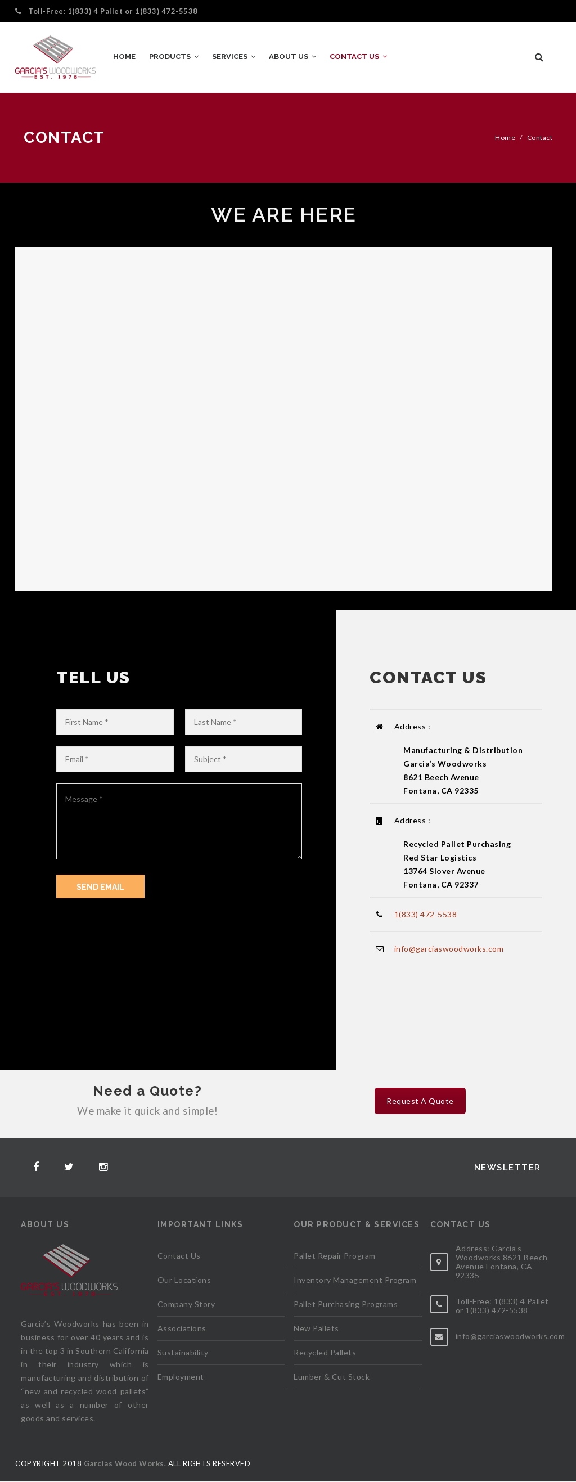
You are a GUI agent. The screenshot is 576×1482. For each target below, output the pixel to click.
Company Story (186, 1304)
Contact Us (179, 1255)
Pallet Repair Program (335, 1255)
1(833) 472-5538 (166, 11)
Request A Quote (420, 1101)
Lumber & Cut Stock (332, 1376)
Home (505, 137)
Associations (182, 1328)
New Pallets (316, 1328)
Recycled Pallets (325, 1352)
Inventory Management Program (355, 1280)
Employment (181, 1376)
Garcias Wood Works (124, 1463)
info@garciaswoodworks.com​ (449, 948)
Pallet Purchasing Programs (346, 1304)
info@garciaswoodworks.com (510, 1336)
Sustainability (183, 1352)
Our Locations (185, 1280)
